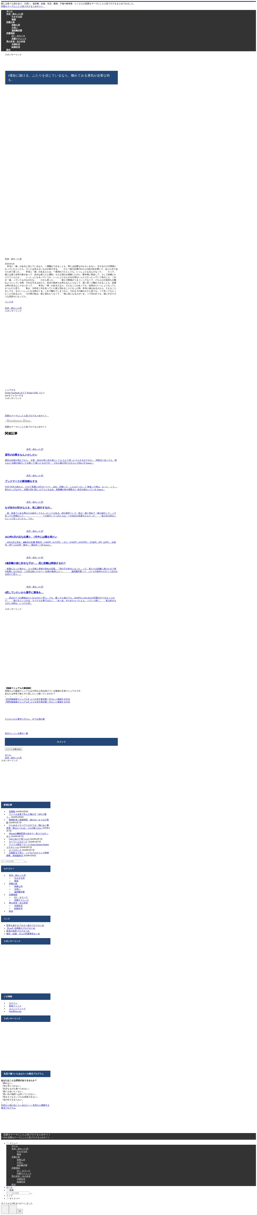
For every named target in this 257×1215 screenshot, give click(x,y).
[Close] (20, 1211)
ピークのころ (15, 850)
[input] (12, 861)
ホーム (15, 1146)
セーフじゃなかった (18, 842)
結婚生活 (18, 908)
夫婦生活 (18, 906)
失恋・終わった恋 (13, 308)
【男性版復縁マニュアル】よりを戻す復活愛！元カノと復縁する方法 (37, 702)
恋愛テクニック (21, 900)
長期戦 (12, 811)
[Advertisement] (61, 62)
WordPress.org (15, 1011)
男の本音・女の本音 (18, 903)
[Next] (13, 1209)
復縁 (16, 881)
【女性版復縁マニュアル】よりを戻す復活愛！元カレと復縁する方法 (37, 699)
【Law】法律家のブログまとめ (20, 928)
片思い (17, 889)
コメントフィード (17, 1009)
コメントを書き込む (13, 749)
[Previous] (5, 1209)
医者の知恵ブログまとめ (17, 931)
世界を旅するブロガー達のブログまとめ (25, 925)
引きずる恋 (19, 878)
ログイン (13, 1003)
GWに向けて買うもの (19, 839)
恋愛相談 (13, 895)
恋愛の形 (13, 884)
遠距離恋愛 (19, 892)
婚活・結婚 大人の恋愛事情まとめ (23, 934)
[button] (31, 1193)
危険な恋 (18, 886)
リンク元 (9, 302)
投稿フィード (15, 1006)
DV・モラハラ (21, 897)
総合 (11, 911)
